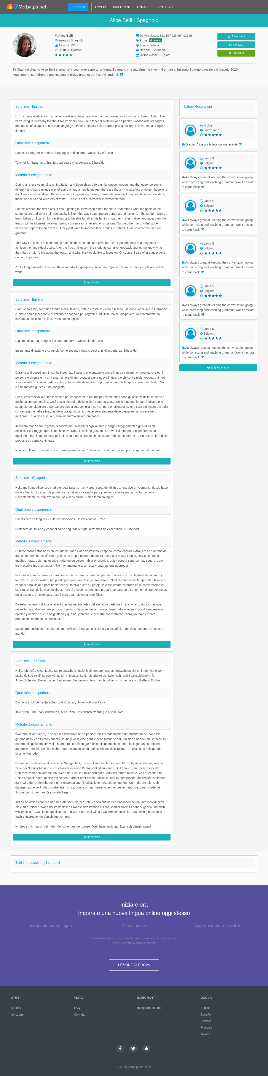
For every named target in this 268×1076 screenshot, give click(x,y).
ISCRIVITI (78, 7)
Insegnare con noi (149, 1008)
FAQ (77, 1008)
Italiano (205, 1034)
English (206, 1008)
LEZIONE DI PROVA (134, 965)
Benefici (16, 1008)
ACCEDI (100, 7)
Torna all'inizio (92, 282)
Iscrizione (17, 1014)
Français (206, 1027)
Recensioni (236, 36)
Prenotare (236, 52)
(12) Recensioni (218, 367)
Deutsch (206, 1021)
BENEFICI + (165, 7)
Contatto (236, 44)
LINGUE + (144, 7)
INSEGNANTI (122, 7)
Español (206, 1014)
